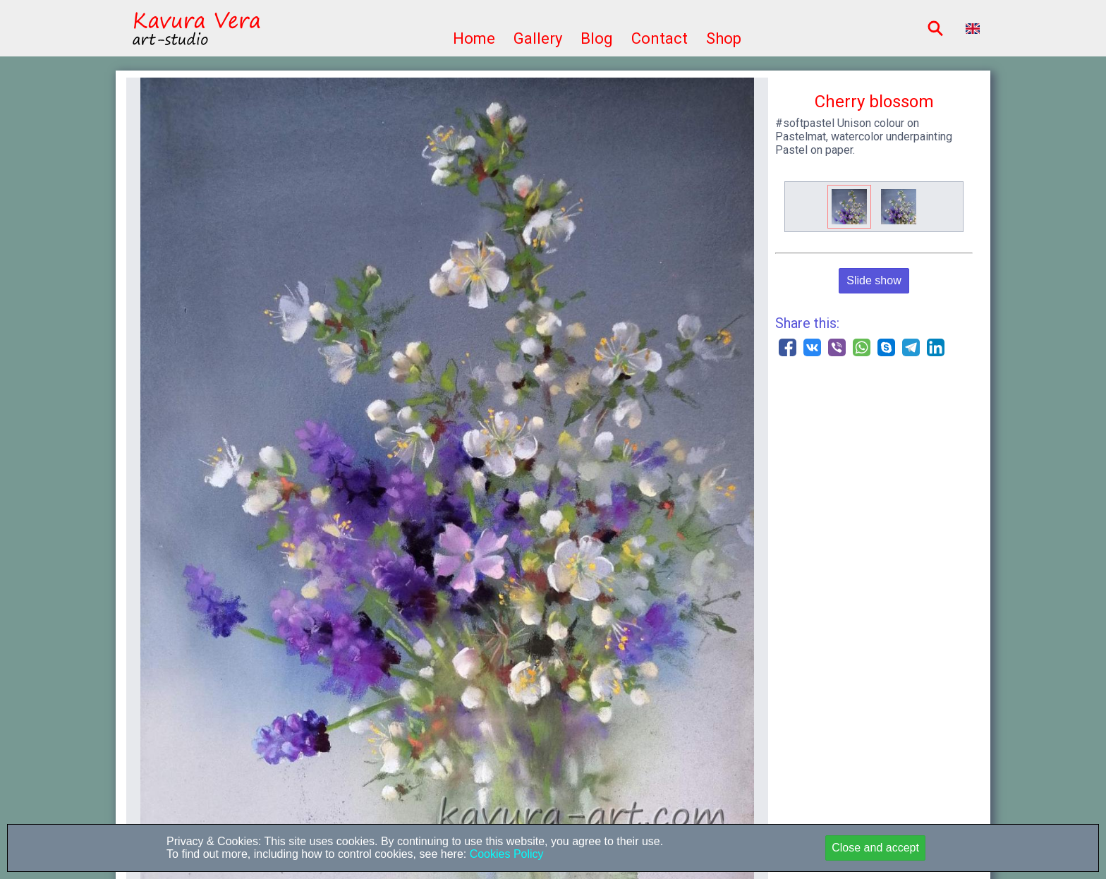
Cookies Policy (504, 854)
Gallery (538, 38)
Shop (723, 38)
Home (474, 38)
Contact (659, 38)
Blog (597, 38)
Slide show (873, 280)
